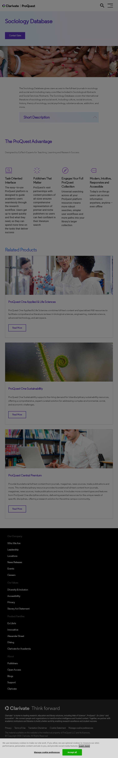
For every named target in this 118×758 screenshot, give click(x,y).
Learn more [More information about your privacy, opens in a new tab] (84, 750)
